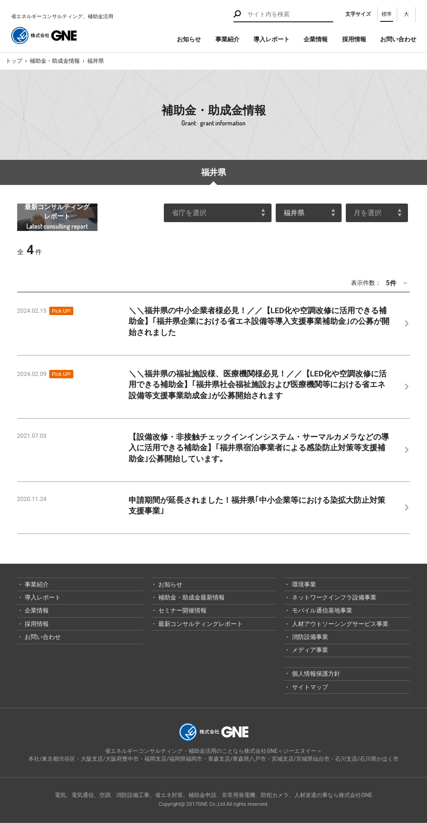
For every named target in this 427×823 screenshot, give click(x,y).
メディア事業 (309, 649)
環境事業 (303, 584)
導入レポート (271, 39)
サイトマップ (309, 687)
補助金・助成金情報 (55, 61)
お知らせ (189, 39)
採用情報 (354, 39)
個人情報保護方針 (315, 673)
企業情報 (316, 39)
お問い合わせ (398, 39)
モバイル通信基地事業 (321, 610)
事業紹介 (227, 39)
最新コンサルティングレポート (200, 623)
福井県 (95, 61)
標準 (387, 14)
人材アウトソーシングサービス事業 (339, 623)
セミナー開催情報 (182, 610)
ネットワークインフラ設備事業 (333, 597)
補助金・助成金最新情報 (191, 597)
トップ (14, 61)
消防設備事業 (309, 636)
